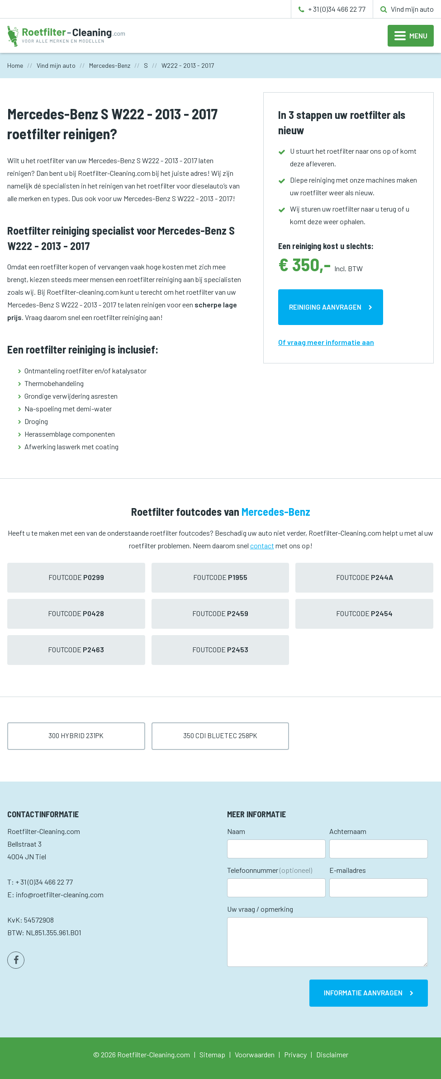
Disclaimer (332, 1054)
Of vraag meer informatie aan (326, 342)
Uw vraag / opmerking (260, 909)
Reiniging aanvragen (325, 307)
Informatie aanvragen (363, 993)
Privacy (295, 1054)
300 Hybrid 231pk (76, 735)
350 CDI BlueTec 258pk (220, 735)
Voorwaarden (255, 1054)
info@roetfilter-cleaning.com (60, 894)
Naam (236, 831)
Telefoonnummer (269, 870)
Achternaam (347, 831)
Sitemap (212, 1054)
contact (262, 545)
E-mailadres (347, 870)
